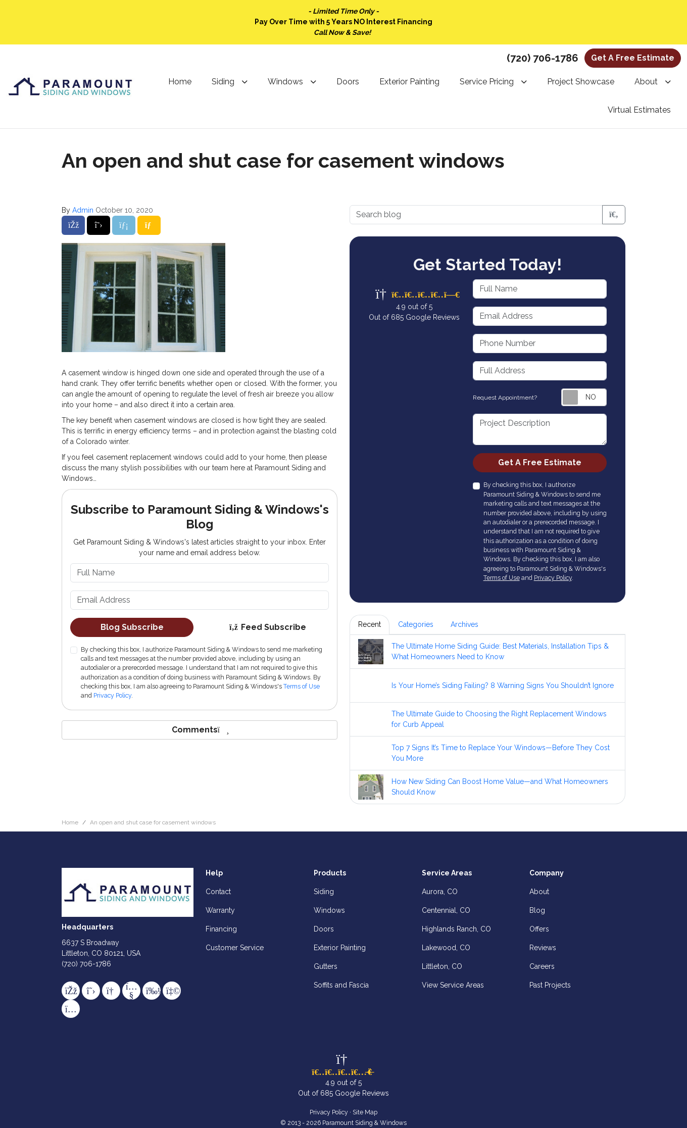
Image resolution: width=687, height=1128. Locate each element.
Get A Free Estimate (632, 58)
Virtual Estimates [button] (639, 110)
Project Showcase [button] (580, 81)
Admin (82, 210)
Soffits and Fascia (341, 985)
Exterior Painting (340, 948)
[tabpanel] (487, 719)
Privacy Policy (112, 695)
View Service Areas (453, 985)
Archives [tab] (464, 624)
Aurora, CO (440, 892)
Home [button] (179, 81)
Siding (324, 892)
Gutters (325, 966)
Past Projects (550, 985)
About (539, 892)
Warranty (220, 910)
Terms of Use (301, 686)
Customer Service (235, 948)
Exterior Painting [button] (409, 81)
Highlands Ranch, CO (456, 929)
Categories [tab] (415, 624)
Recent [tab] (369, 624)
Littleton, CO (442, 966)
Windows (329, 910)
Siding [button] (223, 81)
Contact (218, 892)
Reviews (542, 948)
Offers (539, 929)
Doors (324, 929)
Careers (542, 966)
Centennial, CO (446, 910)
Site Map (365, 1112)
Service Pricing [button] (487, 81)
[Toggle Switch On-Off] (584, 397)
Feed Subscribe (267, 627)
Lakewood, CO (446, 948)
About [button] (646, 81)
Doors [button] (347, 81)
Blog (537, 910)
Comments (200, 729)
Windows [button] (285, 81)
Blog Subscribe (132, 627)
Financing (221, 929)
